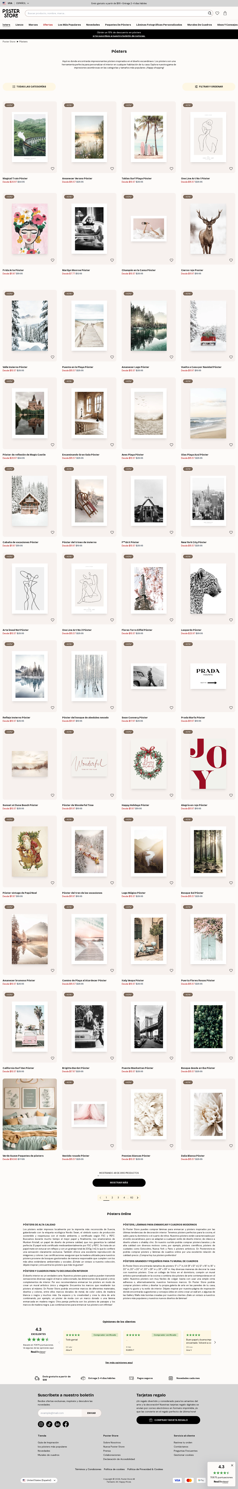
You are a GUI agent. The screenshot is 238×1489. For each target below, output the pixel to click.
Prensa (107, 1450)
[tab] (217, 13)
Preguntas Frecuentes (186, 1450)
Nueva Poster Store (114, 1446)
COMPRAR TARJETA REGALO (168, 1420)
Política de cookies (114, 1469)
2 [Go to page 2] (112, 1197)
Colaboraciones (112, 1454)
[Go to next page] (138, 1198)
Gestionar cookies (184, 1454)
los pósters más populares (52, 1446)
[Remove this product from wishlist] (52, 168)
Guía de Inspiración (48, 1442)
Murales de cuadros (48, 1454)
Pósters (23, 41)
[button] (221, 1474)
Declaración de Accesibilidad (119, 1459)
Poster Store (9, 41)
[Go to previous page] (100, 1198)
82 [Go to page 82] (131, 1197)
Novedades (44, 1450)
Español (22, 3)
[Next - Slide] (215, 1342)
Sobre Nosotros (112, 1442)
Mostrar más (119, 1182)
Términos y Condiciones (88, 1469)
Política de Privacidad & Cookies (145, 1469)
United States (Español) (39, 1480)
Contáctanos (181, 1446)
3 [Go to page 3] (118, 1197)
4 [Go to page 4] (124, 1197)
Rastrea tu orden (183, 1442)
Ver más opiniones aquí (119, 1362)
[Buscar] (210, 13)
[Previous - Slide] (59, 1342)
